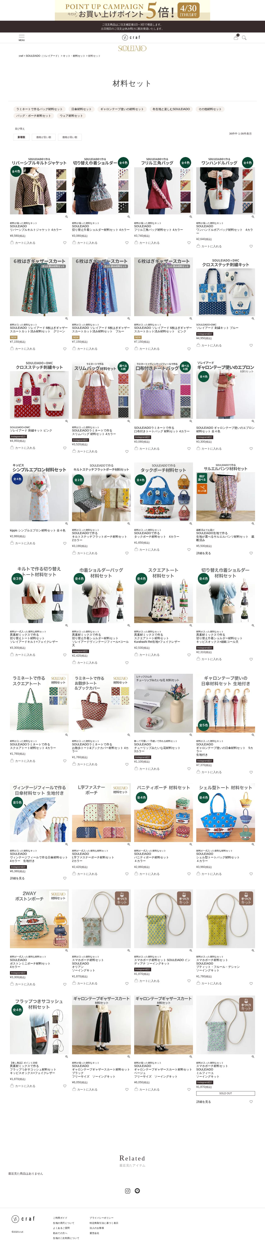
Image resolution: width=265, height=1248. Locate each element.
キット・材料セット (74, 55)
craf (21, 55)
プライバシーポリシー (102, 1218)
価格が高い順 (69, 137)
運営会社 (94, 1233)
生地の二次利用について (66, 1238)
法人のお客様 (97, 1228)
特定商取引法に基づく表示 (104, 1223)
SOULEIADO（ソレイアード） (43, 55)
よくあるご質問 (61, 1228)
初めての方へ (60, 1233)
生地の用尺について (64, 1223)
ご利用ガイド (60, 1218)
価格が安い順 (43, 137)
